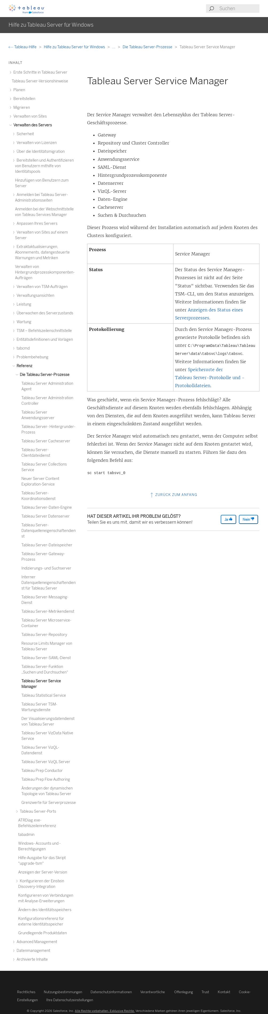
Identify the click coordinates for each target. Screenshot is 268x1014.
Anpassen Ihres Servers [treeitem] (36, 223)
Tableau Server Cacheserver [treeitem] (45, 441)
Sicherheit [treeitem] (24, 134)
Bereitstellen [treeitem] (23, 99)
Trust (205, 992)
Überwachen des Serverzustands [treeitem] (44, 313)
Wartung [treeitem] (23, 322)
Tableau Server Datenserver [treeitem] (45, 516)
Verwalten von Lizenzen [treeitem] (36, 143)
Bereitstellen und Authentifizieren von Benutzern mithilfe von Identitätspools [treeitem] (44, 166)
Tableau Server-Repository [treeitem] (44, 634)
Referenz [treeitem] (23, 366)
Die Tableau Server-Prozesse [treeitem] (43, 374)
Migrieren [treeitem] (21, 107)
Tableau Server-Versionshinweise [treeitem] (40, 81)
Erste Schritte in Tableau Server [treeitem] (39, 72)
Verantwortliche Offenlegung (166, 992)
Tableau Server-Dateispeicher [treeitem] (46, 545)
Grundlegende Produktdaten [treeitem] (42, 933)
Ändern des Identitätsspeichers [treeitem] (44, 910)
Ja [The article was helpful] (228, 519)
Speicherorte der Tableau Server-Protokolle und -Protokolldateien (209, 377)
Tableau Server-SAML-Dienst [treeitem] (46, 658)
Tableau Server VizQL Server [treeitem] (45, 762)
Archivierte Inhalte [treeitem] (31, 959)
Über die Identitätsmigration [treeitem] (40, 151)
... (114, 47)
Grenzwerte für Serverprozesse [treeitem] (48, 802)
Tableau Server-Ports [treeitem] (37, 811)
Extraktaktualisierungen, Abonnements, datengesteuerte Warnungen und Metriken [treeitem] (42, 252)
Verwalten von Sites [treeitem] (29, 116)
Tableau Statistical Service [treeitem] (43, 695)
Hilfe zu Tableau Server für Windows (75, 47)
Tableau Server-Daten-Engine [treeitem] (46, 507)
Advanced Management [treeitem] (36, 942)
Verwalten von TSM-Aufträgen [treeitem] (41, 286)
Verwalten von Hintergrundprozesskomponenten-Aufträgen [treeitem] (45, 272)
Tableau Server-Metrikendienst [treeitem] (47, 611)
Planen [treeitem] (18, 90)
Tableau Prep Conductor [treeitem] (42, 770)
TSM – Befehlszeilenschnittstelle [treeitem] (43, 330)
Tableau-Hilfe (23, 47)
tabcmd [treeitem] (22, 348)
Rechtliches (26, 992)
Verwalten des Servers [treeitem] (32, 125)
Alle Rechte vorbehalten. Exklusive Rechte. (105, 1011)
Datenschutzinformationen (111, 992)
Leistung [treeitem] (23, 304)
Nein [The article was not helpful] (248, 519)
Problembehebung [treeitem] (31, 357)
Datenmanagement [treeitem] (32, 950)
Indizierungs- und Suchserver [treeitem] (46, 568)
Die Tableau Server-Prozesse (148, 47)
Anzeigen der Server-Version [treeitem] (42, 872)
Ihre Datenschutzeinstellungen (69, 1000)
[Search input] (239, 8)
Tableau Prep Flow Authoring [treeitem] (45, 779)
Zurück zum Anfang (173, 495)
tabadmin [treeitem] (26, 834)
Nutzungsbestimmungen (63, 992)
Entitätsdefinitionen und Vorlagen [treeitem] (44, 339)
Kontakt (224, 992)
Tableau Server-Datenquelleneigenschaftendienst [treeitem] (48, 531)
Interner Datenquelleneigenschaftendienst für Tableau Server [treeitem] (48, 583)
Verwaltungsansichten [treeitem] (34, 295)
